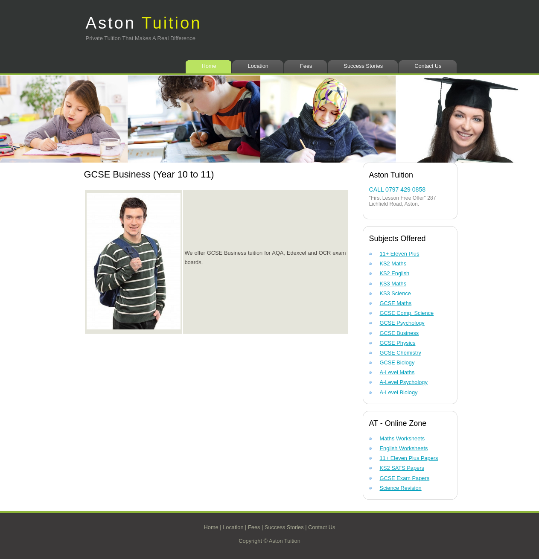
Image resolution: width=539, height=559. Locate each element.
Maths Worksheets (402, 438)
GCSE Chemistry (400, 352)
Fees (306, 66)
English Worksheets (404, 448)
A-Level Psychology (404, 382)
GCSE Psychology (402, 323)
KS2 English (395, 273)
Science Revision (401, 488)
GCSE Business (399, 333)
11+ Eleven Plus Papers (409, 458)
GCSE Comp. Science (407, 313)
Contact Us (427, 66)
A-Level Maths (397, 372)
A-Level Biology (399, 392)
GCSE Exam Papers (405, 478)
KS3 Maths (393, 283)
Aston (144, 23)
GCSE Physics (398, 343)
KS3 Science (395, 293)
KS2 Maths (393, 263)
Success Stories (363, 66)
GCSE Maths (396, 303)
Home (208, 66)
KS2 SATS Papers (402, 468)
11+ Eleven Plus (400, 253)
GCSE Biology (397, 362)
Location (258, 66)
